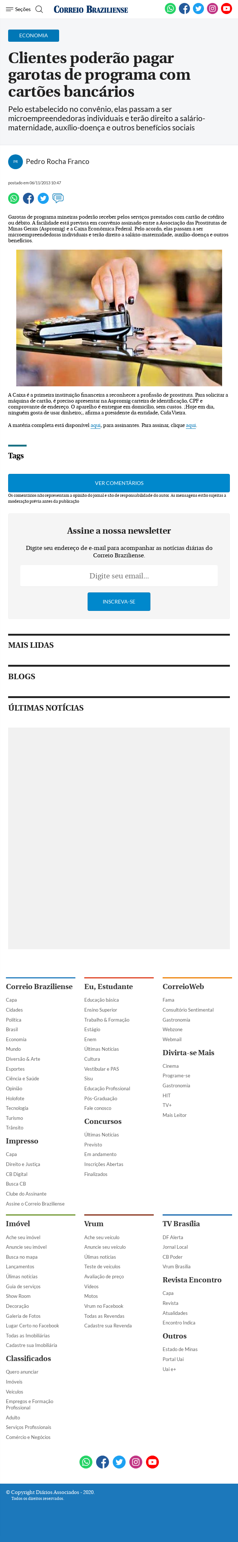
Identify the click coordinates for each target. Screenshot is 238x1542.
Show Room (18, 1296)
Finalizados (96, 1174)
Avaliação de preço (104, 1276)
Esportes (15, 1069)
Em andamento (100, 1154)
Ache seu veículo (101, 1237)
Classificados (28, 1358)
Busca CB (16, 1184)
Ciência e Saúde (22, 1078)
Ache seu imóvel (23, 1237)
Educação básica (101, 1000)
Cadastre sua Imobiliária (31, 1345)
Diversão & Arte (23, 1059)
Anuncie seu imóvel (26, 1247)
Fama (168, 1000)
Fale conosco (97, 1108)
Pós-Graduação (100, 1098)
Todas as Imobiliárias (28, 1335)
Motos (91, 1296)
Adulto (13, 1417)
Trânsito (14, 1128)
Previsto (93, 1145)
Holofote (15, 1098)
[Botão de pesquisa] (38, 9)
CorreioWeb (183, 986)
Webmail (172, 1039)
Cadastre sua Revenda (108, 1326)
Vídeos (91, 1286)
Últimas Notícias (101, 1049)
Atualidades (175, 1313)
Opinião (14, 1088)
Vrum (93, 1224)
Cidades (14, 1010)
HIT (167, 1095)
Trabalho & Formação (106, 1020)
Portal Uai (173, 1359)
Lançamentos (20, 1266)
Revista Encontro (192, 1280)
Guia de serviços (23, 1286)
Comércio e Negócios (28, 1437)
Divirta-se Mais (188, 1053)
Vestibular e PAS (101, 1069)
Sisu (88, 1078)
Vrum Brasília (177, 1266)
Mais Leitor (175, 1115)
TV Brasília (181, 1224)
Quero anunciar (22, 1372)
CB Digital (16, 1174)
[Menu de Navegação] (18, 9)
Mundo (13, 1049)
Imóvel (18, 1224)
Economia (16, 1039)
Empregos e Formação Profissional (29, 1404)
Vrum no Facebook (103, 1306)
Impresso (22, 1141)
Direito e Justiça (23, 1164)
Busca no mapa (22, 1257)
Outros (175, 1336)
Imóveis (14, 1382)
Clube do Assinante (26, 1194)
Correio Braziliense (39, 986)
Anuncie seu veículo (105, 1247)
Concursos (103, 1121)
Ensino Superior (100, 1010)
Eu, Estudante (108, 986)
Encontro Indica (179, 1323)
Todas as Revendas (104, 1316)
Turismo (14, 1118)
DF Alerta (173, 1237)
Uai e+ (169, 1369)
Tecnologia (17, 1108)
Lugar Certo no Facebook (32, 1326)
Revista (170, 1303)
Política (13, 1020)
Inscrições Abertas (103, 1164)
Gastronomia (176, 1020)
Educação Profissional (107, 1088)
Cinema (171, 1066)
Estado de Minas (180, 1349)
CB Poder (173, 1257)
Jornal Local (175, 1247)
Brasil (12, 1029)
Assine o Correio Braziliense (35, 1204)
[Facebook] (184, 13)
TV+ (167, 1105)
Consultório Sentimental (188, 1010)
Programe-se (176, 1075)
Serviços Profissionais (28, 1427)
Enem (90, 1039)
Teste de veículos (102, 1266)
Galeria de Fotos (23, 1316)
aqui (96, 425)
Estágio (92, 1029)
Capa (11, 1000)
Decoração (17, 1306)
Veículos (14, 1392)
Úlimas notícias (22, 1276)
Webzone (173, 1029)
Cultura (92, 1059)
